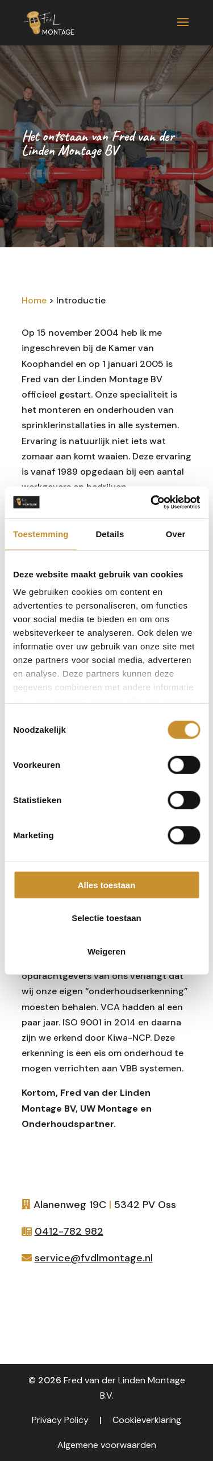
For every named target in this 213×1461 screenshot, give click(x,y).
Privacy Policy (60, 1420)
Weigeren (106, 951)
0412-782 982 (69, 1231)
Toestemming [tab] (41, 533)
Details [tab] (109, 533)
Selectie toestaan (106, 918)
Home (34, 300)
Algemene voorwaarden (106, 1445)
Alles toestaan (107, 884)
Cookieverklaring (146, 1420)
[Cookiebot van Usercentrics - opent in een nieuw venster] (151, 502)
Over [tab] (176, 533)
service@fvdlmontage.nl (94, 1258)
